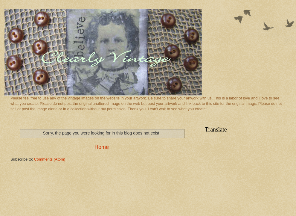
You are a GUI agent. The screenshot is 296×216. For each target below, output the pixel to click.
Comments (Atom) (49, 159)
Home (101, 147)
